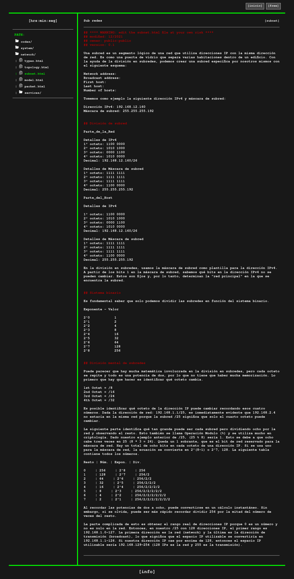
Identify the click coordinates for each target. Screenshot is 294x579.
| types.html (29, 61)
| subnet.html (30, 74)
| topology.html (32, 67)
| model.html (29, 80)
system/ (24, 48)
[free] (273, 6)
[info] (147, 572)
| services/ (28, 93)
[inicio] (255, 6)
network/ (25, 55)
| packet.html (30, 86)
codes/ (23, 42)
